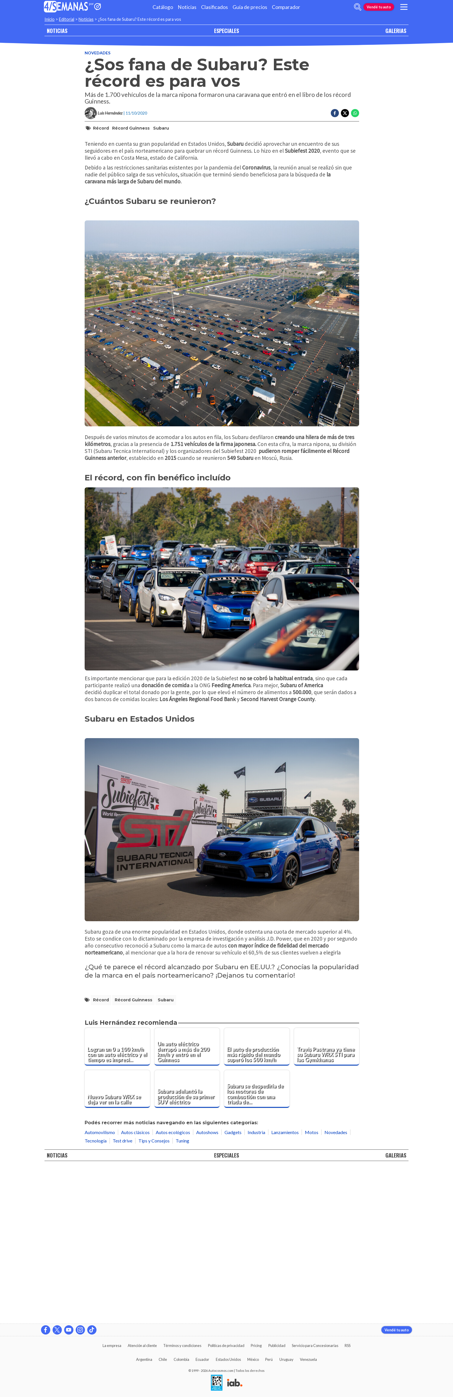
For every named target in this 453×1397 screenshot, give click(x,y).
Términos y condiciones (182, 1345)
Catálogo (163, 7)
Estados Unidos (228, 1359)
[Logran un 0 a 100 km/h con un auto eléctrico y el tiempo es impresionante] (117, 1201)
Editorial (66, 19)
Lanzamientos (285, 1287)
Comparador (286, 7)
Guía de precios (250, 7)
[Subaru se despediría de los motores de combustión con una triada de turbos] (256, 1244)
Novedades (97, 52)
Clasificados (214, 7)
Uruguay (286, 1359)
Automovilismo (100, 1287)
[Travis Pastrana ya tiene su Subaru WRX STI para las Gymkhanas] (326, 1201)
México (253, 1359)
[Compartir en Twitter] (345, 113)
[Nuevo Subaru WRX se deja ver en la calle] (117, 1244)
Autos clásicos (135, 1287)
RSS (347, 1345)
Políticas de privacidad (226, 1345)
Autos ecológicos (173, 1287)
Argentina (144, 1359)
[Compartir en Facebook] (335, 113)
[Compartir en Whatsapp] (355, 113)
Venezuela (308, 1359)
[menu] (404, 7)
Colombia (181, 1359)
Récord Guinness (131, 128)
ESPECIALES (226, 30)
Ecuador (202, 1359)
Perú (269, 1359)
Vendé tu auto (379, 7)
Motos (311, 1287)
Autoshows (207, 1287)
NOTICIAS (57, 30)
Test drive (122, 1295)
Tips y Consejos (154, 1295)
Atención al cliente (142, 1345)
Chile (163, 1359)
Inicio (49, 19)
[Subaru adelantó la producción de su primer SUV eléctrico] (187, 1244)
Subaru (161, 128)
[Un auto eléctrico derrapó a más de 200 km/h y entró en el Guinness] (187, 1201)
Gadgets (233, 1287)
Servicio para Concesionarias (315, 1345)
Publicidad (276, 1345)
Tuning (182, 1295)
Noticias (187, 7)
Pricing (256, 1345)
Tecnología (96, 1295)
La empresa (112, 1345)
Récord (101, 128)
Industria (256, 1287)
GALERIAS (395, 30)
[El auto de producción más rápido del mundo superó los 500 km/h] (256, 1201)
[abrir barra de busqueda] (357, 6)
